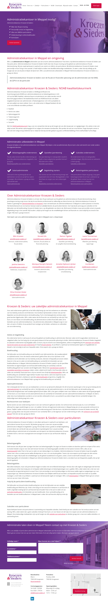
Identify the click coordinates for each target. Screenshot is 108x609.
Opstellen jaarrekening (46, 164)
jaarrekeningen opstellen (57, 368)
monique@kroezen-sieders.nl (42, 267)
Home (24, 5)
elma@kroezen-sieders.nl (18, 295)
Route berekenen (35, 581)
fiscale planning (46, 345)
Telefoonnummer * (13, 556)
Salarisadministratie (13, 184)
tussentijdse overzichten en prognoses (18, 370)
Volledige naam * (13, 541)
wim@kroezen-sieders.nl (18, 239)
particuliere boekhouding (14, 492)
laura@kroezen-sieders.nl (89, 239)
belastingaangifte (12, 451)
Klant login (96, 5)
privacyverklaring (78, 563)
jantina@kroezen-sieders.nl (18, 267)
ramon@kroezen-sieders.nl (66, 239)
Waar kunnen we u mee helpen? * (49, 541)
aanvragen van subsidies (92, 343)
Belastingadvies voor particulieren (81, 184)
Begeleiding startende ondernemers (50, 184)
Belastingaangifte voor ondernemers (19, 164)
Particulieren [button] (45, 5)
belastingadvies (73, 476)
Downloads (58, 5)
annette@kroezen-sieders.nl (66, 267)
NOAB (52, 5)
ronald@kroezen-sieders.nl (42, 239)
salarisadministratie (13, 389)
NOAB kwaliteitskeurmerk (19, 126)
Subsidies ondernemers (78, 164)
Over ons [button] (30, 5)
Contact (75, 5)
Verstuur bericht (76, 558)
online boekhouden (41, 377)
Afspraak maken (67, 5)
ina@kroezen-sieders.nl (90, 267)
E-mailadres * (11, 549)
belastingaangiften (56, 372)
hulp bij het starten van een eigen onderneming (21, 345)
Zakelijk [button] (37, 5)
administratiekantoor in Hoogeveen (32, 204)
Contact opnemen (14, 42)
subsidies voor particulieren (57, 514)
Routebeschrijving (80, 591)
